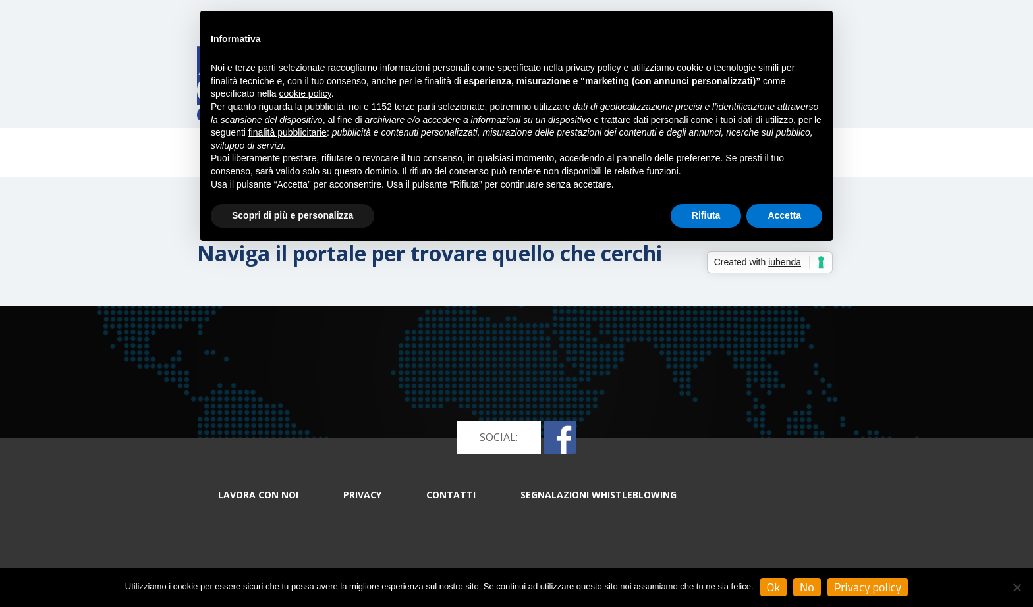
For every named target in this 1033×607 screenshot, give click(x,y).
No (807, 587)
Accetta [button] (784, 215)
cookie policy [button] (305, 93)
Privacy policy (868, 587)
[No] (1016, 587)
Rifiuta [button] (706, 215)
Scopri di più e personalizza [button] (292, 215)
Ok (774, 587)
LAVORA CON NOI (258, 494)
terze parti (415, 106)
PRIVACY (362, 494)
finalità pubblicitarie (287, 132)
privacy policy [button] (593, 68)
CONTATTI (451, 494)
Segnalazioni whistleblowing (598, 494)
